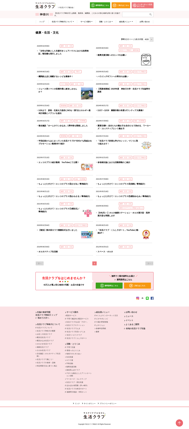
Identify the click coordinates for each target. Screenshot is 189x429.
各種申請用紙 (101, 328)
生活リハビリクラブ (74, 335)
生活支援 (69, 357)
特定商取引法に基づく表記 (47, 366)
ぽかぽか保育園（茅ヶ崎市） (78, 385)
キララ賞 (69, 360)
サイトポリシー (90, 403)
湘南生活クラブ (43, 347)
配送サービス (71, 315)
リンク (77, 403)
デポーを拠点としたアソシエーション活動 (79, 374)
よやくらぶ (101, 325)
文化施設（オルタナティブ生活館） (48, 355)
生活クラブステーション (75, 325)
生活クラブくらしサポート (77, 338)
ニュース (129, 316)
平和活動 (69, 363)
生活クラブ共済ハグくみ (76, 331)
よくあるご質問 (132, 324)
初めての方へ (43, 318)
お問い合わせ (131, 312)
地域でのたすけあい (73, 354)
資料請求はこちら (124, 280)
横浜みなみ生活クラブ (45, 341)
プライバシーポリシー (108, 403)
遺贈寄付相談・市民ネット (77, 392)
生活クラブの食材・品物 (46, 363)
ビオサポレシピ (102, 318)
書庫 (97, 332)
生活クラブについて (45, 327)
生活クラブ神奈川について (48, 324)
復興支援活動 (71, 367)
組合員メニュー (103, 312)
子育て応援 (71, 347)
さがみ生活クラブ (43, 350)
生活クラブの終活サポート (77, 388)
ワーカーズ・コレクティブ (76, 379)
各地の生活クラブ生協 (135, 328)
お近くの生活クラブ (44, 334)
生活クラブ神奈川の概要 (46, 331)
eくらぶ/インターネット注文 (107, 315)
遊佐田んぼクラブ (73, 370)
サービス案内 (72, 312)
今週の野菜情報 (102, 322)
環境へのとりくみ (74, 350)
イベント (129, 320)
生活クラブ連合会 (67, 7)
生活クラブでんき (74, 328)
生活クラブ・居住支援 (74, 382)
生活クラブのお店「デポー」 (77, 322)
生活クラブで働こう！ (45, 359)
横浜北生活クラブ (43, 337)
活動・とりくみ (73, 344)
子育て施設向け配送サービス (78, 318)
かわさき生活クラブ (44, 344)
